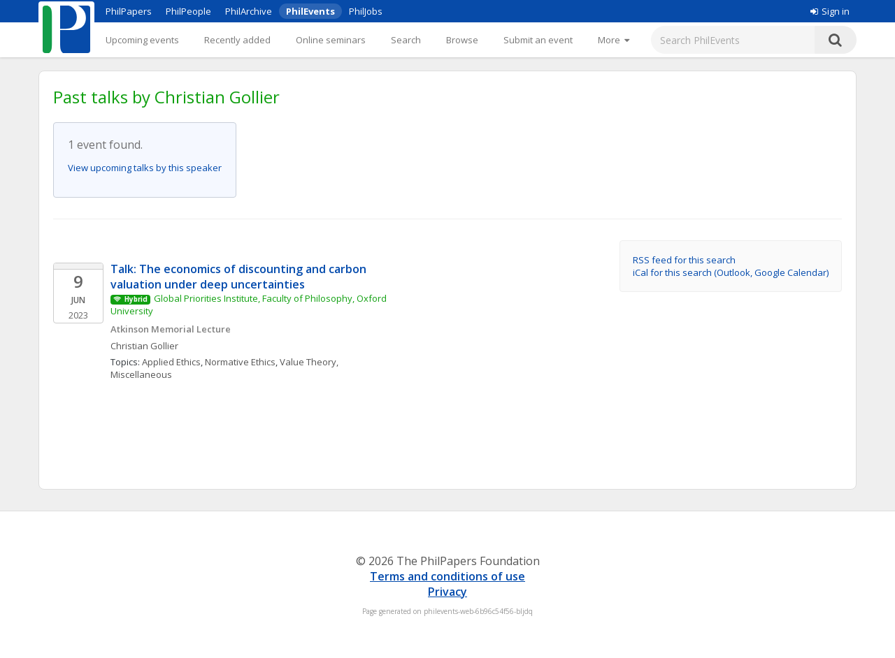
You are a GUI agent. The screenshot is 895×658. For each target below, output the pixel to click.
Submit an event (538, 40)
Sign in (830, 11)
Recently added (237, 40)
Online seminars (331, 40)
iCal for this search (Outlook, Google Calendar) (731, 272)
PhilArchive (248, 11)
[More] (613, 40)
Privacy (447, 591)
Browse (462, 40)
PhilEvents (310, 11)
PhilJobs (365, 11)
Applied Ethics (171, 362)
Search (406, 40)
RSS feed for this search (684, 260)
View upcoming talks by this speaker (145, 167)
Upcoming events (142, 40)
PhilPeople (188, 11)
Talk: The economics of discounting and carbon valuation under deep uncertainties (239, 276)
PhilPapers (129, 11)
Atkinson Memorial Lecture (170, 329)
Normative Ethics (240, 362)
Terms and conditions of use (447, 576)
